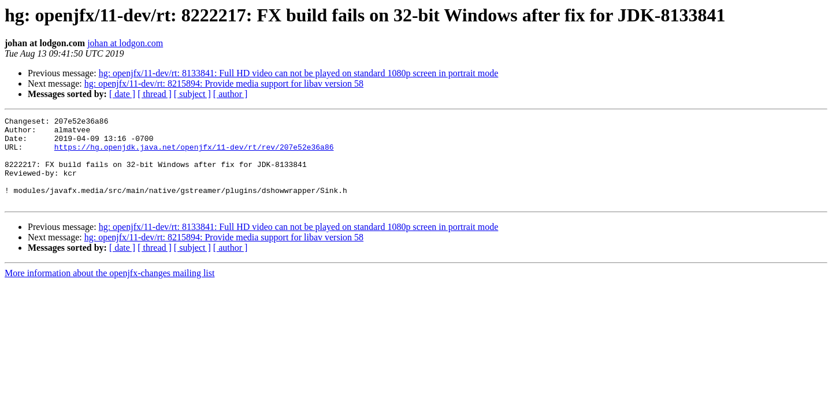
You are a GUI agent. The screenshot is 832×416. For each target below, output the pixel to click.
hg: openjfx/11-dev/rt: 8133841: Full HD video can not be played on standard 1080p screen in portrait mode (299, 73)
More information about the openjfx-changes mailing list (109, 290)
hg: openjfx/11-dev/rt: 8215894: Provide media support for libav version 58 (223, 83)
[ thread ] (155, 94)
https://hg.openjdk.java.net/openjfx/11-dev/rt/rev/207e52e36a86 (194, 153)
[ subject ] (192, 94)
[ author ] (230, 94)
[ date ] (122, 94)
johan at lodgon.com (125, 43)
